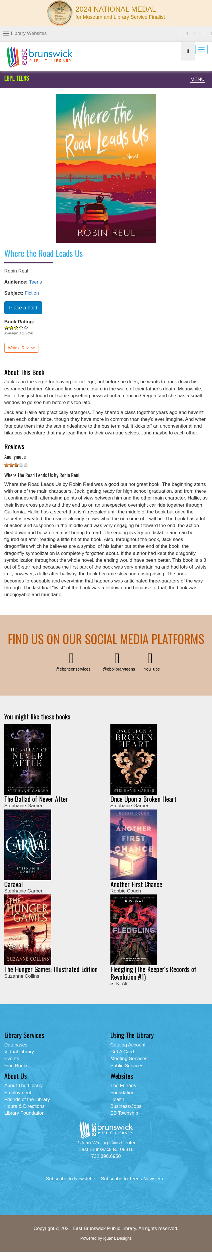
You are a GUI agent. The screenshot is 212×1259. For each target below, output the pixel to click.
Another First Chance (136, 884)
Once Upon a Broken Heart (143, 799)
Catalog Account (128, 1045)
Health (117, 1099)
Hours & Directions (24, 1106)
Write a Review (21, 348)
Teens (35, 282)
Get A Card (122, 1051)
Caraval (13, 884)
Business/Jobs (126, 1106)
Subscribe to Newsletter (71, 1178)
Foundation (122, 1092)
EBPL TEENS (16, 78)
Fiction (32, 293)
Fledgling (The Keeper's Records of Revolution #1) (153, 972)
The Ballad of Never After (36, 799)
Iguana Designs (117, 1238)
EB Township (124, 1113)
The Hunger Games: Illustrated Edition (51, 969)
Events (11, 1058)
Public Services (126, 1065)
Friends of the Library (27, 1099)
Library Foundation (24, 1113)
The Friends (123, 1085)
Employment (17, 1092)
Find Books (16, 1065)
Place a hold (23, 308)
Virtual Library (19, 1051)
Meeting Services (128, 1058)
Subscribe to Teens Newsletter (133, 1178)
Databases (15, 1045)
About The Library (23, 1085)
